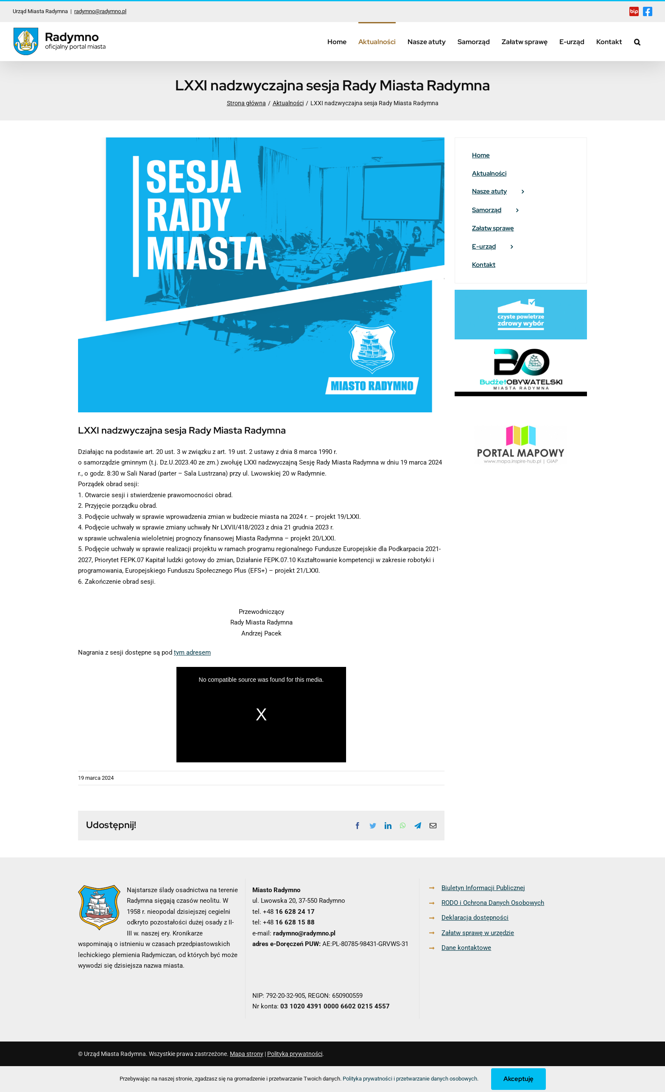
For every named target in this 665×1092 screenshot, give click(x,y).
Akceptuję (518, 1079)
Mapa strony (246, 1053)
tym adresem (192, 652)
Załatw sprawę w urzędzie (477, 933)
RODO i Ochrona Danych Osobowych (492, 903)
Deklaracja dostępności (475, 917)
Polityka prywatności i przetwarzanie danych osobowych (410, 1078)
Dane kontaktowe (466, 948)
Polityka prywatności (294, 1053)
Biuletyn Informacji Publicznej (483, 888)
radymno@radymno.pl (100, 11)
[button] (637, 41)
